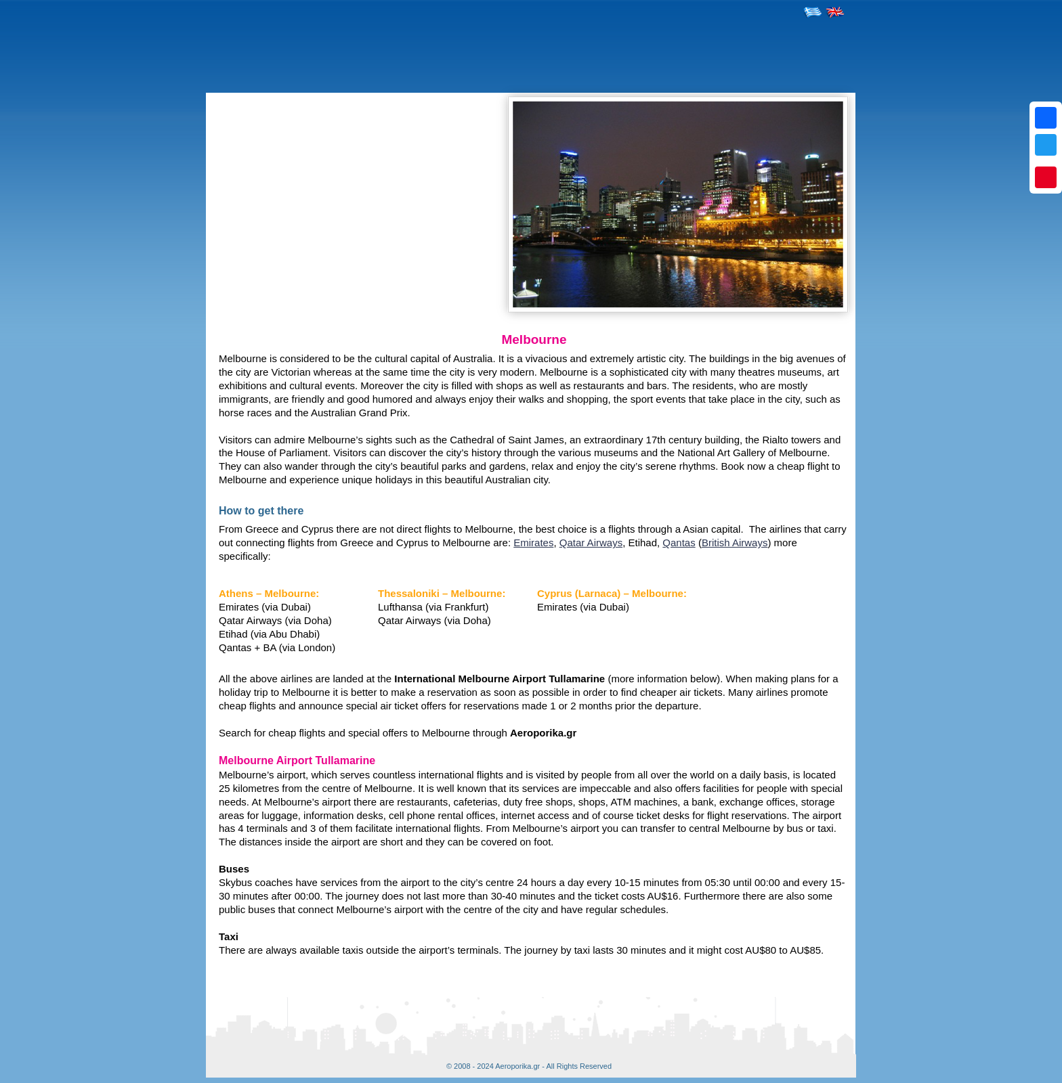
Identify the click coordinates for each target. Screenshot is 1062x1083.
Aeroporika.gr (517, 1066)
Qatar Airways (590, 542)
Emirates (533, 542)
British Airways (735, 542)
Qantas (678, 542)
